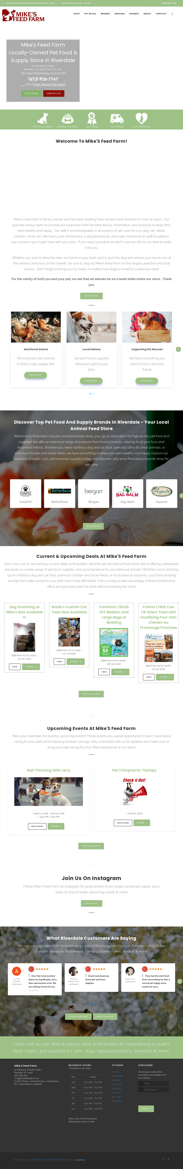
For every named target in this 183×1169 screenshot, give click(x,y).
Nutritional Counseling (67, 126)
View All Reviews (78, 1016)
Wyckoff (128, 951)
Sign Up (146, 1109)
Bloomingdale (105, 946)
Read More (35, 375)
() (48, 84)
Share (31, 667)
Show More (33, 990)
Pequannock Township (81, 951)
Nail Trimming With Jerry (48, 770)
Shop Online (31, 93)
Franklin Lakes (110, 951)
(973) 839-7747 (43, 78)
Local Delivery (117, 126)
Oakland (42, 951)
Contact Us (54, 93)
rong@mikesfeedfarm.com (26, 1078)
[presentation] (153, 1097)
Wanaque (56, 951)
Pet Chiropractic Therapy (134, 770)
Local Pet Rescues (141, 126)
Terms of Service (54, 1160)
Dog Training (92, 126)
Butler (160, 946)
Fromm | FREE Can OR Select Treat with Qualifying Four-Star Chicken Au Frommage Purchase (158, 617)
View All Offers (91, 694)
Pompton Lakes (143, 946)
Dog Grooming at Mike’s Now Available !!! (24, 612)
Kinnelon (123, 946)
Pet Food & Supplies (42, 126)
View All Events (91, 846)
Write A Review (105, 1016)
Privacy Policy (38, 1160)
